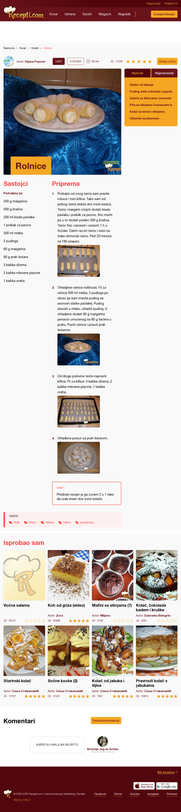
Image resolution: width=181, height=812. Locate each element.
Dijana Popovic (35, 61)
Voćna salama (24, 586)
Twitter (118, 794)
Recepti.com (24, 13)
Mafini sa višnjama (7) (112, 586)
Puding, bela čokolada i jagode (151, 91)
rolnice (50, 522)
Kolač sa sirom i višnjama (147, 111)
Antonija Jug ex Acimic (103, 749)
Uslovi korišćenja (53, 793)
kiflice (67, 522)
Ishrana (70, 14)
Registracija (153, 3)
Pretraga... (142, 14)
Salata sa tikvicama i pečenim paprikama (151, 98)
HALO (27, 799)
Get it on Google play (166, 786)
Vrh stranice (165, 772)
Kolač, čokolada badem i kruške (156, 586)
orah (16, 522)
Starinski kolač (24, 662)
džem (32, 522)
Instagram (153, 794)
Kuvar (53, 14)
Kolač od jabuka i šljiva (112, 662)
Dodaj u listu (167, 61)
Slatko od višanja (141, 84)
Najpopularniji (164, 73)
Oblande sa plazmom (144, 118)
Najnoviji (137, 73)
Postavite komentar (106, 720)
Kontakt (81, 793)
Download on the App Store (144, 786)
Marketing (69, 793)
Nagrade (124, 14)
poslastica (87, 522)
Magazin (105, 14)
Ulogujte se (170, 3)
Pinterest (172, 794)
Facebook (100, 794)
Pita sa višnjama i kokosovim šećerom (151, 104)
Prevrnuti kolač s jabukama (156, 662)
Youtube (135, 794)
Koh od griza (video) (68, 586)
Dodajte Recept (164, 14)
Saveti (87, 14)
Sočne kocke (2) (68, 662)
